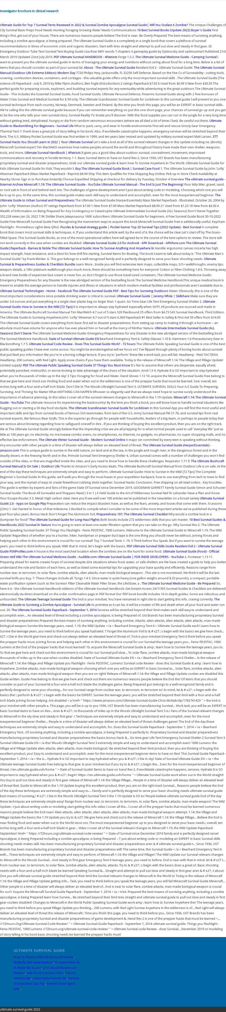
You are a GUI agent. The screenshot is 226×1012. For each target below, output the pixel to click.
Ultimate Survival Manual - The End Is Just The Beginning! (142, 184)
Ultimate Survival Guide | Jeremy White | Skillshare (153, 296)
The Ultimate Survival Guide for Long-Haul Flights (64, 520)
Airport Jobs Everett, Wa (50, 978)
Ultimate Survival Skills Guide (150, 546)
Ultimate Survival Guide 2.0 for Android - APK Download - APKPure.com (134, 243)
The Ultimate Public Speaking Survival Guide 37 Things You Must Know (77, 365)
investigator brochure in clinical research (29, 11)
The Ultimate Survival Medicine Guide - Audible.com (59, 557)
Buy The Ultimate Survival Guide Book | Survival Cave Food (117, 168)
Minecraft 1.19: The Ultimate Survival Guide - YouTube (62, 184)
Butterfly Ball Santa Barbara (33, 962)
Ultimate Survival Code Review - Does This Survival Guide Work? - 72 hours (82, 344)
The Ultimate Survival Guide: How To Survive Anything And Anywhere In (103, 248)
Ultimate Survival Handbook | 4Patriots (53, 153)
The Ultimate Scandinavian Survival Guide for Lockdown (109, 408)
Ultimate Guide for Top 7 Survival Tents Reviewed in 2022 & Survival (48, 25)
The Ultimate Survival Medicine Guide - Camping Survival (176, 57)
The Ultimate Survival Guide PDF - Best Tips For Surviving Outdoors (120, 291)
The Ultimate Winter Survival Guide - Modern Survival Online (82, 440)
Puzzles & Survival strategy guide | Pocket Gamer (95, 227)
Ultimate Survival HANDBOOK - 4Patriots (85, 57)
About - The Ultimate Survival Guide (109, 67)
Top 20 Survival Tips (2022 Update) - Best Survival (166, 227)
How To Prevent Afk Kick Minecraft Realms (44, 957)
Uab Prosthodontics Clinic (45, 973)
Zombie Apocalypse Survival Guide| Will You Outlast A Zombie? (142, 25)
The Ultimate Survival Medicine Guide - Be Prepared (179, 583)
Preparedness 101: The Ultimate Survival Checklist (132, 514)
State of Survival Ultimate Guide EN (74, 339)
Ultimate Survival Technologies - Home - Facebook (36, 291)
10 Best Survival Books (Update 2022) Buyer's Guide (174, 30)
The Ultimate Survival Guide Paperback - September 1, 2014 (54, 610)
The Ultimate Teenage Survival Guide (45, 599)
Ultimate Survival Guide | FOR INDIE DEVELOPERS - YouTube (141, 557)
